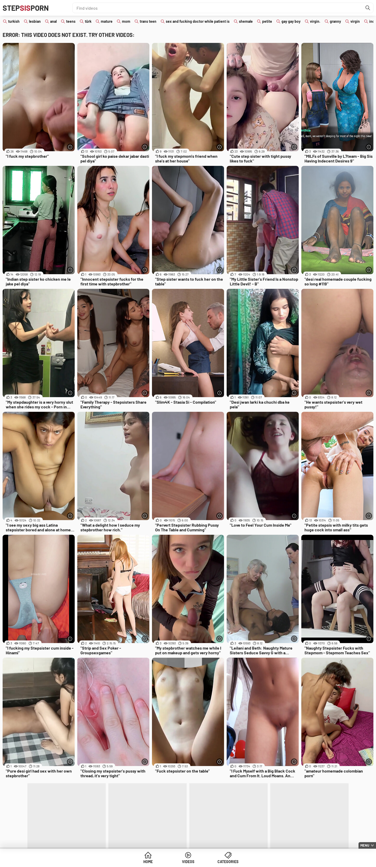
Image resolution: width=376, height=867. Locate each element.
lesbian (35, 21)
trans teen (148, 21)
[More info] (70, 147)
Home (148, 861)
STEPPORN (26, 7)
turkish (14, 21)
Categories (228, 861)
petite (267, 21)
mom (126, 21)
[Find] (368, 7)
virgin (355, 21)
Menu (364, 845)
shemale (246, 21)
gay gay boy (291, 21)
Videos (188, 861)
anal (53, 21)
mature (107, 21)
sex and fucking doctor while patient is (198, 21)
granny (335, 21)
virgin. (315, 21)
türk (88, 21)
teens (70, 21)
